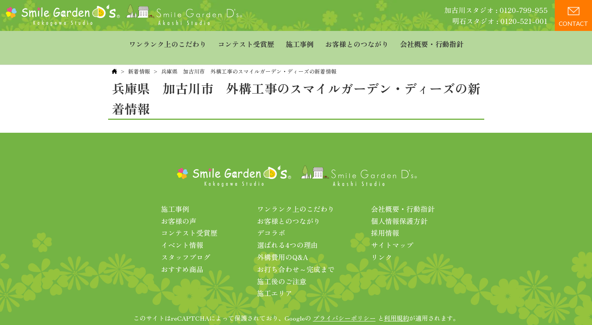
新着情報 (139, 58)
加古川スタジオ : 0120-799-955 (496, 10)
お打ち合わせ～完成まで (296, 256)
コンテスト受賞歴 (246, 41)
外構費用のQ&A (282, 244)
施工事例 (300, 41)
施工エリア (274, 280)
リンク (381, 244)
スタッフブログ (185, 244)
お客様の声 (178, 208)
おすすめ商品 (182, 256)
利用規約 (396, 305)
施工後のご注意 (281, 268)
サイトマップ (392, 232)
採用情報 (385, 220)
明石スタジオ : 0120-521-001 (500, 21)
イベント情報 (182, 232)
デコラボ (271, 220)
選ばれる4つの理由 (287, 232)
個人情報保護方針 (399, 208)
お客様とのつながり (357, 41)
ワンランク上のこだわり (167, 41)
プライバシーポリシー (344, 305)
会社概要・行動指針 (431, 41)
